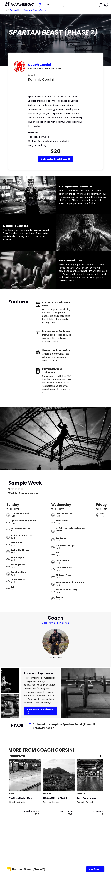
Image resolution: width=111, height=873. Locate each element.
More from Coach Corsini (56, 622)
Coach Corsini (39, 64)
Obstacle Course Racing (35, 10)
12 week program (31, 811)
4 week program (65, 811)
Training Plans (15, 10)
